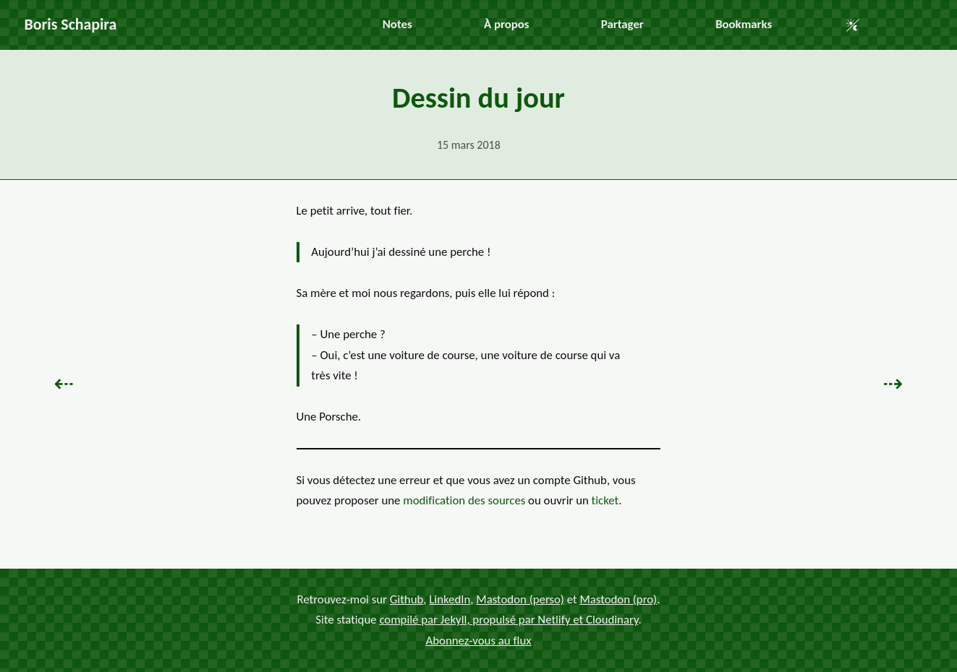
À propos (506, 24)
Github (407, 598)
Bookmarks (743, 24)
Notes (397, 24)
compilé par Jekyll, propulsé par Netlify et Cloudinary (508, 619)
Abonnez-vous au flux (479, 640)
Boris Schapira (71, 24)
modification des (464, 500)
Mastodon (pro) (618, 598)
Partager (622, 24)
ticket (605, 500)
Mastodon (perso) (520, 598)
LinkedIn (449, 598)
